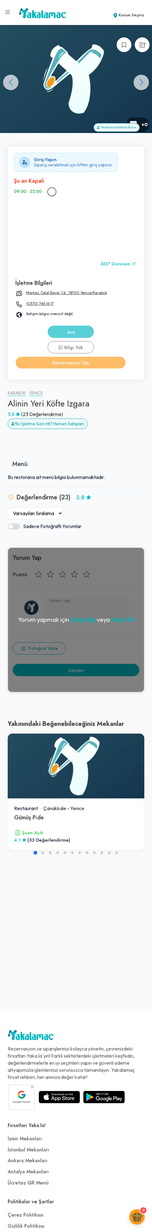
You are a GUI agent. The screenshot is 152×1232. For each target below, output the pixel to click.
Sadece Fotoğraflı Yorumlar (45, 526)
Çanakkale (54, 808)
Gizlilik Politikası (26, 1226)
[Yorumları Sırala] (35, 513)
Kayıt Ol (122, 619)
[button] (141, 82)
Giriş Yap (82, 619)
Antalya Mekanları (28, 1171)
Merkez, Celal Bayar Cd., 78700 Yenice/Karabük (66, 292)
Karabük (17, 393)
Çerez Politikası (25, 1215)
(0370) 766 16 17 (40, 303)
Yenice (36, 393)
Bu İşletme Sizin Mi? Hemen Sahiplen (47, 424)
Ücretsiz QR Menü (28, 1183)
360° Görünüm (118, 264)
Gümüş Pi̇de (29, 817)
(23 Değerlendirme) (42, 414)
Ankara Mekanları (27, 1160)
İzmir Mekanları (25, 1138)
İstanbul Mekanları (28, 1150)
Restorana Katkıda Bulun (116, 127)
